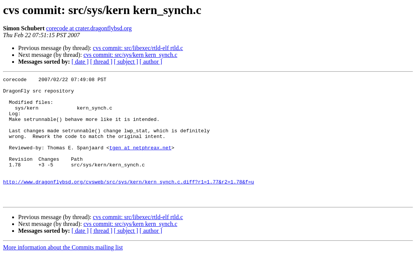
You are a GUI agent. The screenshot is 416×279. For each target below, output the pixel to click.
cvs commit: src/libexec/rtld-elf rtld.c (138, 48)
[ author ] (151, 61)
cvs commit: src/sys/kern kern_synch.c (130, 55)
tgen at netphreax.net (140, 162)
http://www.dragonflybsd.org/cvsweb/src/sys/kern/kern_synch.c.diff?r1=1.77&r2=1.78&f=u (128, 203)
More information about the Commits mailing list (63, 272)
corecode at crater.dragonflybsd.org (89, 28)
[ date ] (80, 61)
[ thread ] (101, 61)
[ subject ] (126, 61)
